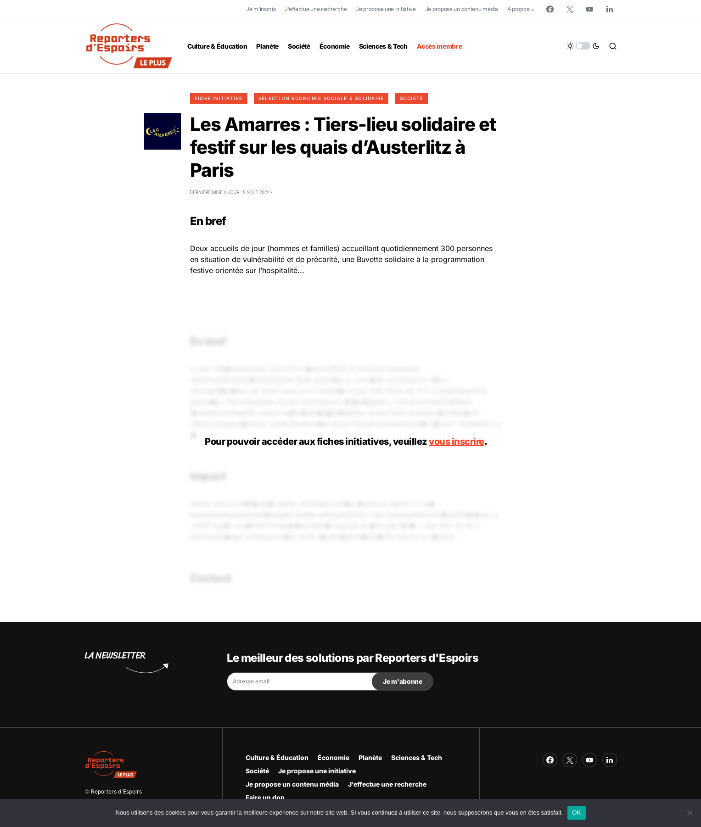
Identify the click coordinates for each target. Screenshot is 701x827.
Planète (370, 757)
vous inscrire (456, 441)
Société (412, 98)
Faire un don (265, 797)
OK (576, 812)
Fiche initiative (219, 98)
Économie (333, 757)
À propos (518, 9)
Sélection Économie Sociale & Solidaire (321, 98)
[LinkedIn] (609, 9)
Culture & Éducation (277, 757)
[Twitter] (569, 9)
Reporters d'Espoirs (116, 791)
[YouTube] (589, 9)
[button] (583, 46)
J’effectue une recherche (316, 9)
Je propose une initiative (386, 9)
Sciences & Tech (416, 757)
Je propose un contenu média (461, 9)
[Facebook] (550, 9)
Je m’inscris (260, 9)
